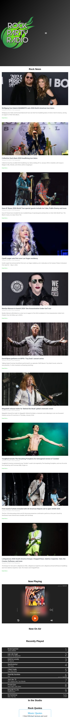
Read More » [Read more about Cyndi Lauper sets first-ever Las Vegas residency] (5, 268)
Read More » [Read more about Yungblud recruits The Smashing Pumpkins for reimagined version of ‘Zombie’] (5, 468)
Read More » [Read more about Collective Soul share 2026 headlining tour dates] (5, 168)
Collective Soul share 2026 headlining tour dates (19, 158)
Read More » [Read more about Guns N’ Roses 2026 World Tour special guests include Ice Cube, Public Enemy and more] (5, 218)
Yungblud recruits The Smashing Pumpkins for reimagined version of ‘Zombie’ (30, 459)
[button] (45, 33)
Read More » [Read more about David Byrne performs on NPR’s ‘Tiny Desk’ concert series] (5, 368)
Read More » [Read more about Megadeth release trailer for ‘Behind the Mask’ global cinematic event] (5, 418)
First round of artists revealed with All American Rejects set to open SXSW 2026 (31, 509)
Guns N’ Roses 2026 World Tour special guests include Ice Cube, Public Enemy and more (34, 208)
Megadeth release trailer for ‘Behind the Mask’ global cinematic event (27, 409)
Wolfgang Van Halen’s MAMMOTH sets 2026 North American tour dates (28, 108)
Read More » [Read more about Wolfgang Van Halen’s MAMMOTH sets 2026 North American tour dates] (5, 118)
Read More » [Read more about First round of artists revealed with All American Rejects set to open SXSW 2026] (5, 518)
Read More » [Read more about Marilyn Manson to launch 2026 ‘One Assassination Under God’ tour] (5, 318)
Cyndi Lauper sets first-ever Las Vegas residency (20, 258)
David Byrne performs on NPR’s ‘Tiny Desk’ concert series (23, 359)
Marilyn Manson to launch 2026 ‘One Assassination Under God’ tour (26, 308)
